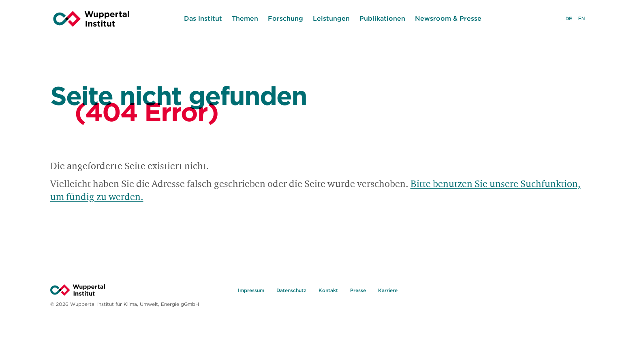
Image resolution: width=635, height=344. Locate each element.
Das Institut (203, 18)
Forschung (285, 18)
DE (568, 19)
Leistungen (331, 18)
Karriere (388, 290)
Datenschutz (291, 290)
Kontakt (328, 290)
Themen (245, 18)
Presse (358, 290)
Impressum (251, 290)
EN (581, 19)
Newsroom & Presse (448, 18)
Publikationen (382, 18)
